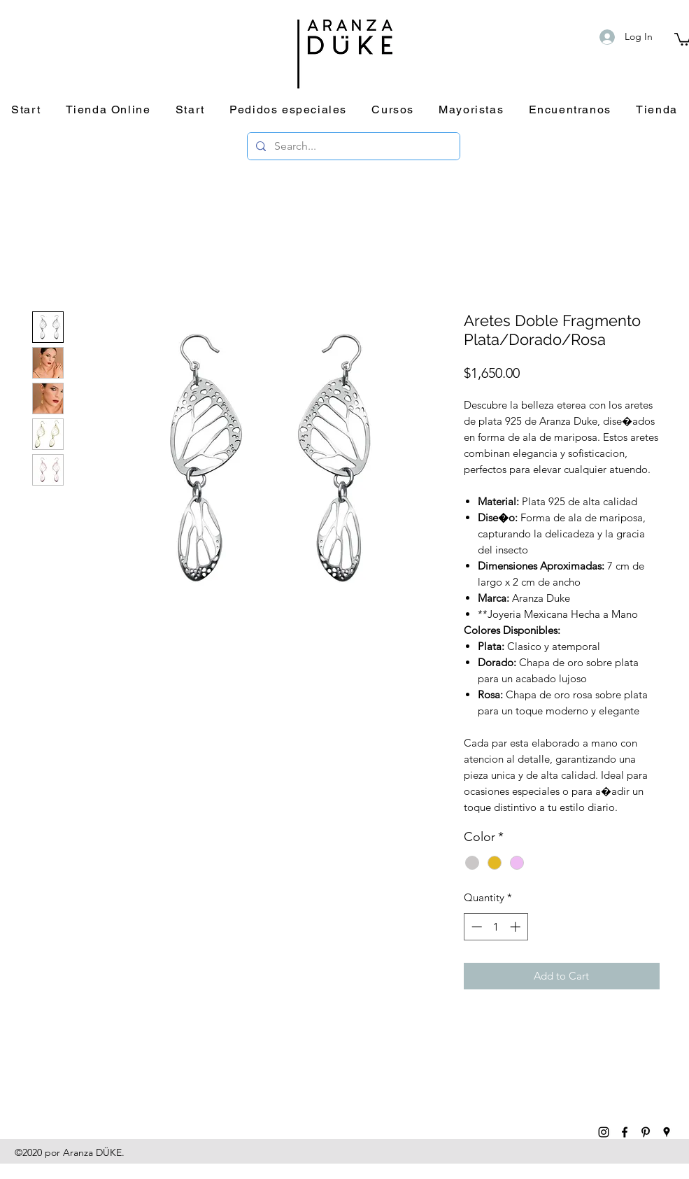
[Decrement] (475, 927)
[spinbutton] (495, 927)
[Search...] (352, 146)
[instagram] (604, 1132)
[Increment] (516, 927)
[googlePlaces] (667, 1132)
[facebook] (625, 1132)
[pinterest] (646, 1132)
